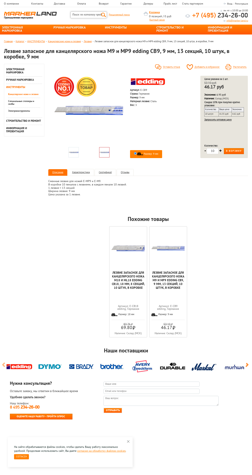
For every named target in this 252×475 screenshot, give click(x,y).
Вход (229, 4)
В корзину (234, 151)
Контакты (37, 4)
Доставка (59, 4)
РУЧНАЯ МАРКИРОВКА (69, 27)
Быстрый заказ (157, 20)
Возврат (104, 4)
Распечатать (239, 67)
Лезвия (88, 41)
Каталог (20, 41)
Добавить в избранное (207, 67)
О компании (11, 4)
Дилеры (148, 4)
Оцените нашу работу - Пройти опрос (41, 416)
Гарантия (126, 4)
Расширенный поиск (119, 14)
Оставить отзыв (171, 67)
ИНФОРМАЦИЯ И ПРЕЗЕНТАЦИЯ (220, 29)
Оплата (81, 4)
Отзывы (125, 172)
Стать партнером (192, 4)
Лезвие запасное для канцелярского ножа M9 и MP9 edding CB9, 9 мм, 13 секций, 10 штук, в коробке (168, 280)
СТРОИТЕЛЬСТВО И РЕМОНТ (170, 29)
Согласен (21, 456)
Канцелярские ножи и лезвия (64, 41)
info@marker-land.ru (237, 20)
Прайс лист (170, 4)
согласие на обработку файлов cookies (101, 451)
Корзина (154, 12)
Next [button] (247, 366)
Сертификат (105, 172)
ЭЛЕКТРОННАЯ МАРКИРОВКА (12, 29)
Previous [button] (4, 366)
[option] (89, 110)
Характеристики (81, 172)
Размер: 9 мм (147, 154)
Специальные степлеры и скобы (21, 103)
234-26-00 (220, 15)
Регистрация (241, 4)
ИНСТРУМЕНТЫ (116, 27)
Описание (57, 172)
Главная (8, 41)
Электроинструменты (19, 111)
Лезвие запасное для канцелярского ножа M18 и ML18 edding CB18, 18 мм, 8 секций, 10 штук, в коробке (128, 280)
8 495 (24, 407)
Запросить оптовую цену (218, 120)
